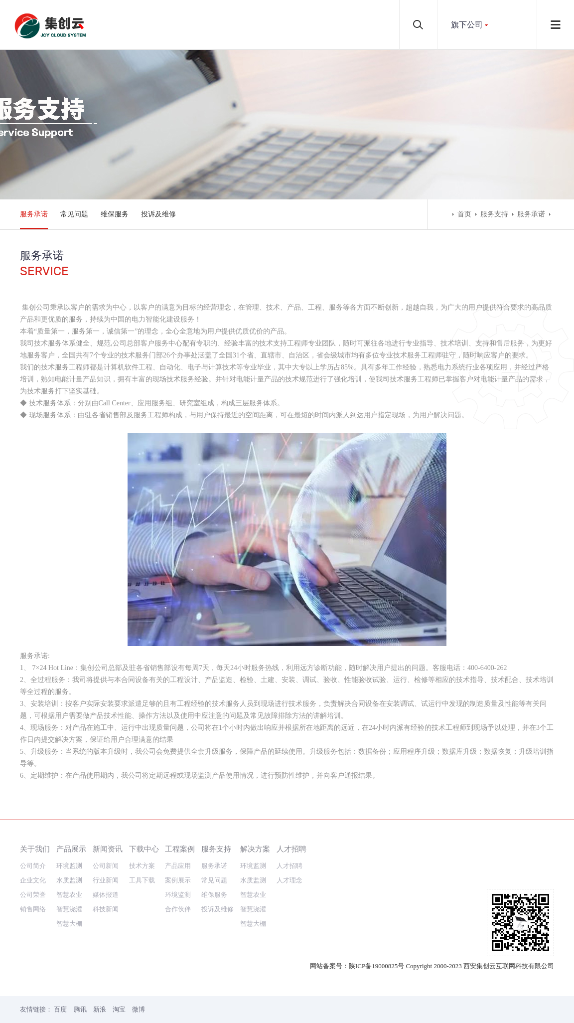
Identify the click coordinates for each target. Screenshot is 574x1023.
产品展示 (71, 849)
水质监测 (69, 880)
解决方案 (255, 849)
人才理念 (289, 880)
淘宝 (119, 1009)
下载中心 (144, 849)
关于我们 (35, 849)
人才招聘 (291, 849)
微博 (138, 1009)
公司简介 (33, 865)
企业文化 (33, 880)
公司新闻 (106, 865)
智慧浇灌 (69, 909)
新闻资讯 (108, 849)
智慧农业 (69, 894)
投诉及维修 (158, 214)
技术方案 (142, 865)
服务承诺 (34, 214)
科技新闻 (106, 909)
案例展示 (178, 880)
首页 (464, 214)
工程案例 (180, 849)
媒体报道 (106, 894)
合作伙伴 (178, 909)
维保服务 (115, 214)
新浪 (99, 1009)
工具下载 (142, 880)
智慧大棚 (69, 923)
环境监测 (69, 865)
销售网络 (33, 909)
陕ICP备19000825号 (376, 966)
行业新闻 (106, 880)
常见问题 (74, 214)
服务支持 (494, 214)
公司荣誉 (33, 894)
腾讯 (80, 1009)
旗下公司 (467, 24)
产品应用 (178, 865)
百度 (60, 1009)
